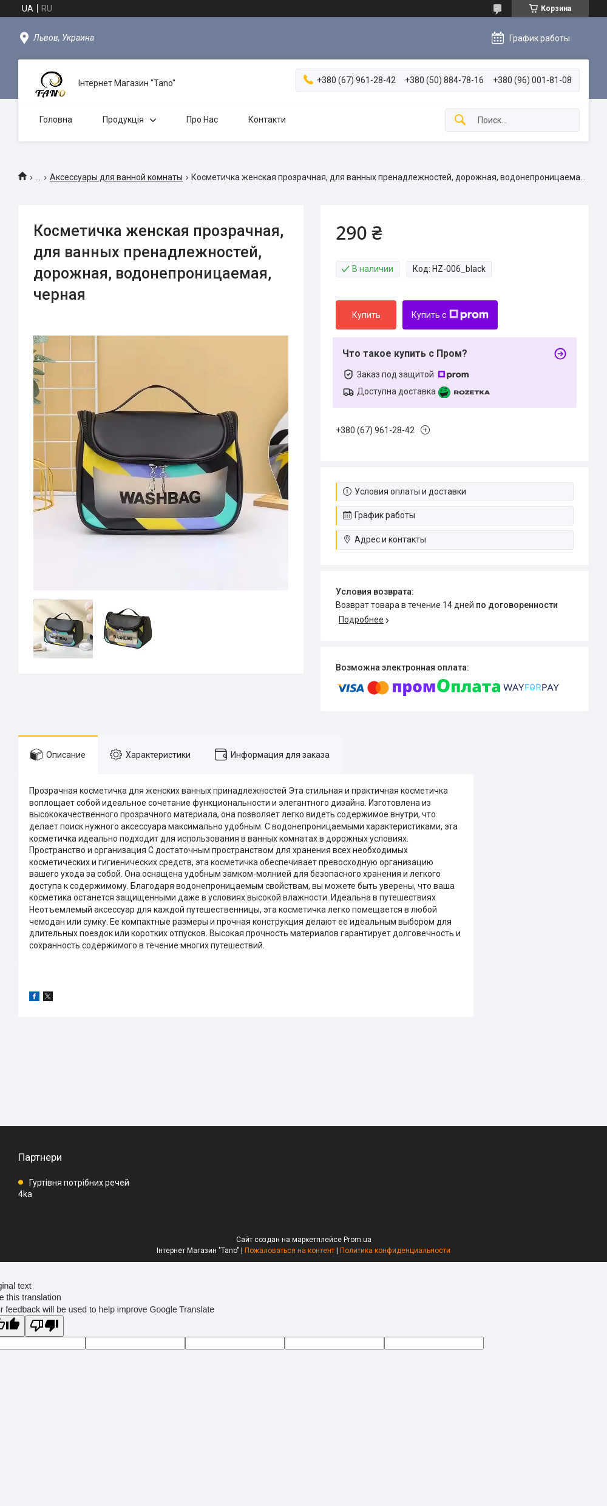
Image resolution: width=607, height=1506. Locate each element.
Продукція (123, 119)
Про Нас (202, 119)
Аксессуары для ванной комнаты (116, 177)
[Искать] (460, 120)
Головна (55, 119)
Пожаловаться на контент (289, 1250)
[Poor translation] (44, 1326)
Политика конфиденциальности (395, 1250)
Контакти (267, 119)
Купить (366, 315)
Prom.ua (357, 1239)
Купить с (450, 314)
